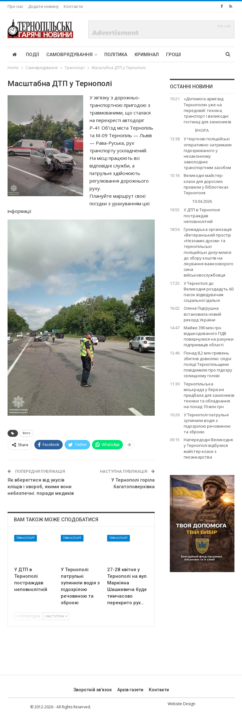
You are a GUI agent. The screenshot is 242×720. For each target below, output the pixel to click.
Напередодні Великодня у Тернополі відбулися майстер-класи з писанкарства (208, 448)
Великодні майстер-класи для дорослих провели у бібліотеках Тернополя (206, 184)
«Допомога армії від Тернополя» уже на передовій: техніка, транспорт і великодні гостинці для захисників (207, 110)
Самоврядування (69, 54)
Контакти (73, 6)
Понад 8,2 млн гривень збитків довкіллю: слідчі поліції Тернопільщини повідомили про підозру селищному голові (208, 364)
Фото (26, 433)
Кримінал (147, 54)
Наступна (56, 616)
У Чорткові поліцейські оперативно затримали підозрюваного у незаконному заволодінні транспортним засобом (208, 153)
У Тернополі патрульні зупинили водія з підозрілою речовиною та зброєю (207, 423)
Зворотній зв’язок (92, 689)
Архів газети (130, 689)
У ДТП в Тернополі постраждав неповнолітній (202, 215)
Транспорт (25, 538)
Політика (115, 54)
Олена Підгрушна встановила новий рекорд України (202, 313)
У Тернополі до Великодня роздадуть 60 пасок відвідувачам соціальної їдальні (208, 291)
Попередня (28, 616)
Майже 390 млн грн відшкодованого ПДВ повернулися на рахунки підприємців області (208, 336)
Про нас (15, 6)
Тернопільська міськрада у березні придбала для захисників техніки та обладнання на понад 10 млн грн (209, 395)
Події (32, 54)
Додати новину (43, 6)
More (194, 54)
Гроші (173, 54)
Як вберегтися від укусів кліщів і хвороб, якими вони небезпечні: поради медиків (41, 486)
